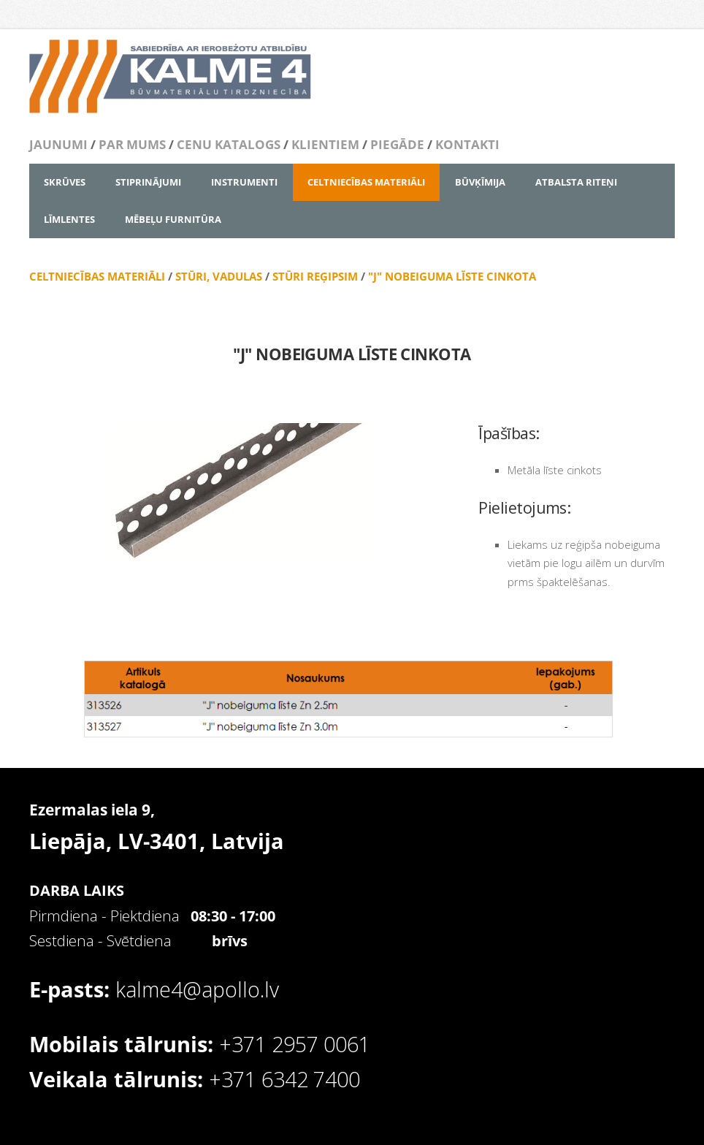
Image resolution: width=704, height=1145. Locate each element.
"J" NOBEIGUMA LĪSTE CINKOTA (452, 276)
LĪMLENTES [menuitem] (69, 219)
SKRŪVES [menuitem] (64, 182)
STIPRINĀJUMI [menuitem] (148, 182)
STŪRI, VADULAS (218, 276)
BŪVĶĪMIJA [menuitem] (480, 182)
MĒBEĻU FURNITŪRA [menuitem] (173, 219)
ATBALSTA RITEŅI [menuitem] (576, 182)
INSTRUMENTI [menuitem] (244, 182)
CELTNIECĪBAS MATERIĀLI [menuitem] (366, 182)
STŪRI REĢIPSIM (313, 276)
